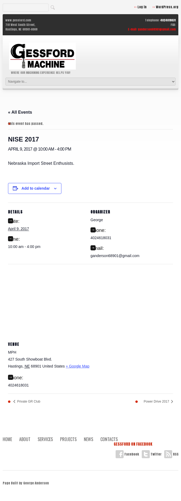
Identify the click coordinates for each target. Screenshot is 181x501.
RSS (171, 454)
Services (45, 439)
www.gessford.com (18, 20)
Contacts (109, 439)
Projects (68, 439)
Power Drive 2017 (157, 401)
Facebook (127, 454)
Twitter (152, 454)
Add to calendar (36, 188)
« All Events (20, 112)
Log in (142, 7)
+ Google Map (77, 366)
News (88, 439)
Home (7, 439)
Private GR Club (28, 401)
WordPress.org (167, 7)
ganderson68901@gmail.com (157, 29)
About (24, 439)
